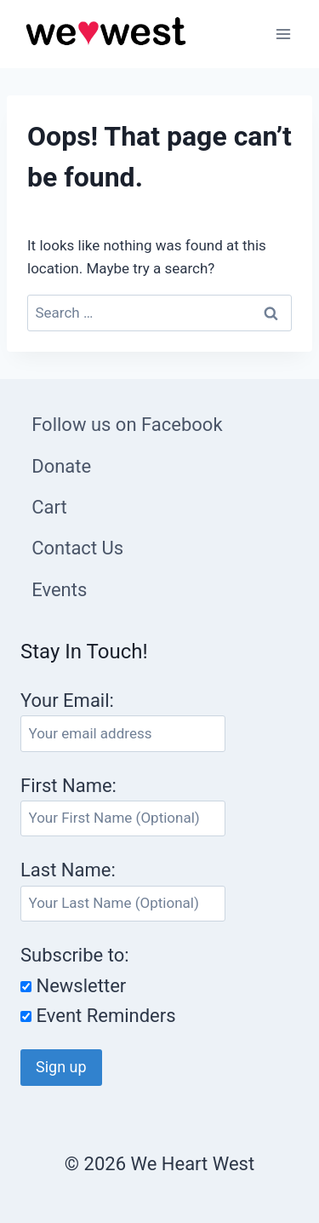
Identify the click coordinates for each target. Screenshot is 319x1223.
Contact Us (77, 548)
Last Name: (68, 870)
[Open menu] (283, 33)
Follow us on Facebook (126, 424)
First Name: (68, 785)
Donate (61, 466)
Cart (48, 507)
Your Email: (67, 700)
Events (59, 589)
